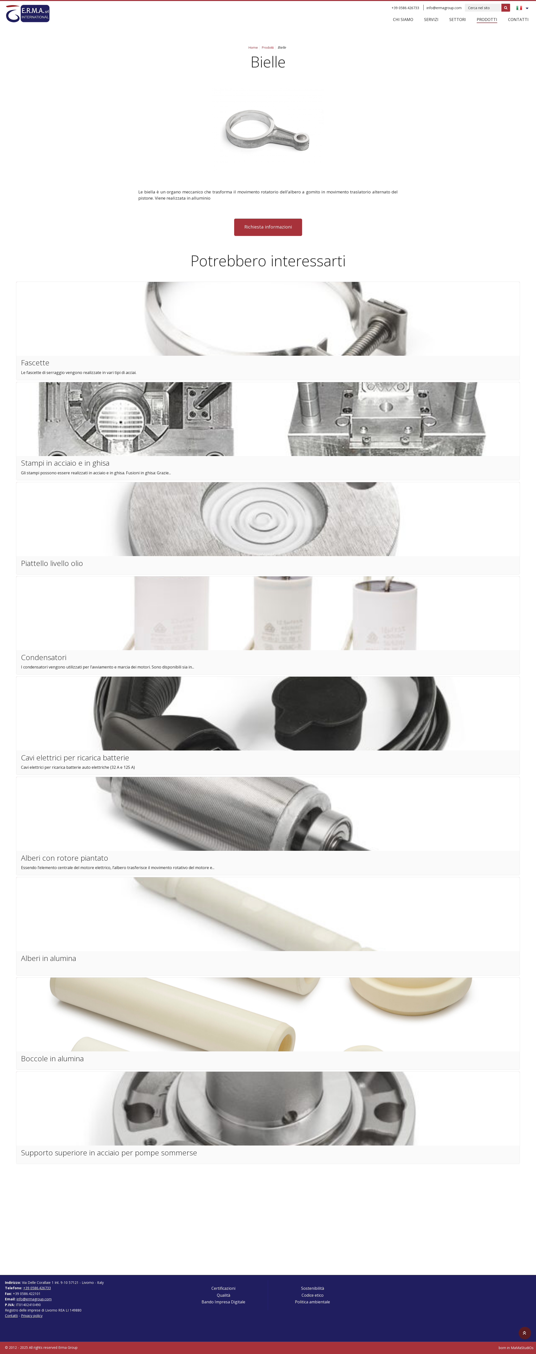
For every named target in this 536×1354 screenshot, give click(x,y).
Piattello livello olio (52, 563)
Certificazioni (223, 1288)
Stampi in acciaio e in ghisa (65, 463)
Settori (457, 19)
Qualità (223, 1295)
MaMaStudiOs (522, 1347)
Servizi (431, 19)
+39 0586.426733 (405, 7)
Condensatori (43, 657)
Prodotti (487, 19)
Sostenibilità (312, 1288)
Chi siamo (403, 19)
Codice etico (313, 1295)
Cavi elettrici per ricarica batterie (75, 757)
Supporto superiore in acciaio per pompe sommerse (109, 1152)
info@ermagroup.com (444, 7)
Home (253, 47)
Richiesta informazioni (268, 227)
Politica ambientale (312, 1302)
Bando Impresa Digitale (223, 1302)
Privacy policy (31, 1315)
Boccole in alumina (52, 1058)
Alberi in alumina (48, 958)
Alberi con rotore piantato (64, 858)
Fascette (35, 362)
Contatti (518, 19)
